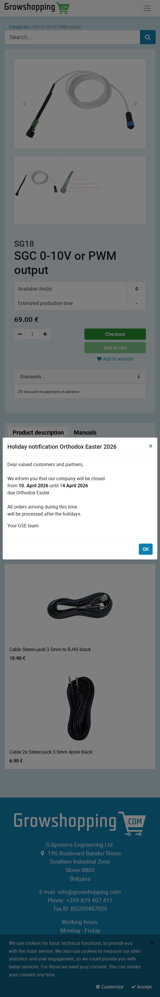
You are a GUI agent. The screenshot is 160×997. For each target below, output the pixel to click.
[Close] (150, 446)
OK (146, 549)
